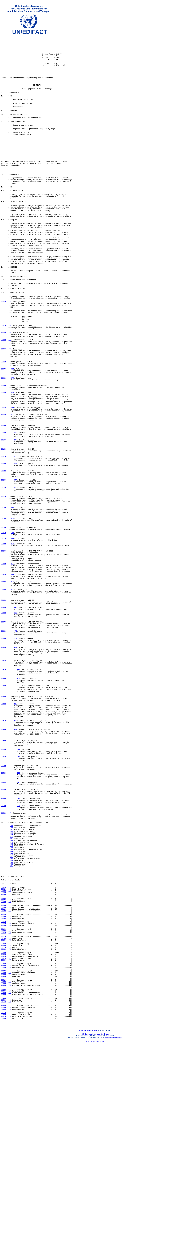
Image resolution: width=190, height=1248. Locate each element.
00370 (3, 740)
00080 (3, 447)
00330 (3, 700)
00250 (3, 626)
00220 (3, 589)
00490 (3, 882)
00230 (3, 602)
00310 (3, 683)
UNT (9, 969)
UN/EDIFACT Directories (95, 1239)
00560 (3, 952)
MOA (15, 759)
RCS (12, 683)
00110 (3, 482)
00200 (3, 569)
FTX (9, 412)
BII (12, 670)
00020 (3, 384)
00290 (3, 655)
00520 (3, 912)
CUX (12, 602)
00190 (3, 558)
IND (12, 633)
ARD (15, 751)
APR (15, 722)
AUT (9, 401)
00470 (3, 858)
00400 (3, 770)
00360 (3, 729)
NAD (12, 465)
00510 (3, 901)
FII (12, 491)
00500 (3, 893)
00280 (3, 646)
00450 (3, 829)
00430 (3, 807)
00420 (3, 797)
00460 (3, 838)
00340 (3, 714)
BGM (9, 384)
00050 (3, 412)
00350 (3, 722)
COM (15, 578)
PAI (12, 692)
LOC (12, 482)
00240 (3, 615)
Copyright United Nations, (88, 1228)
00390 (3, 759)
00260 (3, 633)
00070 (3, 436)
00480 (3, 869)
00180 (3, 550)
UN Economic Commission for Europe (95, 1232)
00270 (3, 639)
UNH (9, 355)
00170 (3, 541)
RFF (12, 436)
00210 (3, 578)
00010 (3, 355)
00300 (3, 670)
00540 (3, 932)
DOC (15, 541)
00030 (3, 392)
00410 (3, 786)
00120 (3, 491)
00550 (3, 941)
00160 (3, 532)
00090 (3, 456)
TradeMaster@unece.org (113, 1235)
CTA (15, 569)
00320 (3, 692)
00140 (3, 513)
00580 (3, 969)
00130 (3, 504)
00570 (3, 960)
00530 (3, 921)
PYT (12, 700)
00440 (3, 816)
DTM (9, 392)
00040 (3, 401)
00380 (3, 751)
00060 (3, 427)
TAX (18, 797)
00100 (3, 465)
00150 (3, 521)
